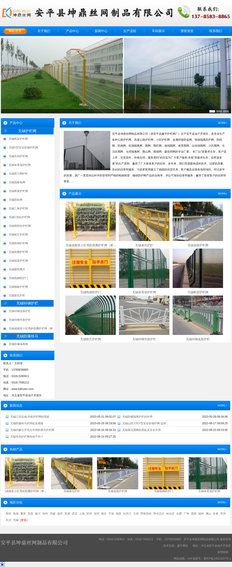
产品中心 (72, 31)
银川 (38, 513)
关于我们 (43, 31)
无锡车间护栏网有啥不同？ (26, 436)
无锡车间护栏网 (18, 156)
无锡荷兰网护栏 (18, 173)
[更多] (24, 520)
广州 (186, 513)
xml (190, 558)
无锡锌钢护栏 (27, 303)
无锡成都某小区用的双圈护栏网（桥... (24, 491)
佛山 (208, 513)
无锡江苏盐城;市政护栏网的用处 (30, 416)
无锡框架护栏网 (18, 138)
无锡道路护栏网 (18, 260)
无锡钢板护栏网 (18, 286)
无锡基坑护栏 (17, 295)
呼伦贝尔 (158, 513)
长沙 (8, 520)
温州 (60, 513)
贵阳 (193, 513)
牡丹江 (127, 513)
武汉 (74, 513)
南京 (104, 513)
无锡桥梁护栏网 (18, 191)
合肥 (179, 513)
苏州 (89, 513)
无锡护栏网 (27, 131)
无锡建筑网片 (17, 269)
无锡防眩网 (15, 199)
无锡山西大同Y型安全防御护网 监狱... (145, 423)
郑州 (8, 513)
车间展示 (158, 31)
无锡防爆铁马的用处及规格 (26, 423)
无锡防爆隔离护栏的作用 (137, 416)
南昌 (118, 513)
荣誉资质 (187, 31)
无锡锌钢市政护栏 (20, 319)
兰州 (136, 513)
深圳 (96, 513)
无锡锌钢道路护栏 (20, 311)
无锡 (52, 513)
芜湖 (67, 513)
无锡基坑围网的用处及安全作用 (141, 430)
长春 (215, 513)
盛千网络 (182, 545)
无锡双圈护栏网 (18, 252)
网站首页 (15, 31)
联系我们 (215, 31)
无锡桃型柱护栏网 (20, 225)
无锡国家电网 (17, 182)
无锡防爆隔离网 (18, 344)
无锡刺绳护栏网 (18, 243)
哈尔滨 (170, 513)
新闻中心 (101, 31)
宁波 (111, 513)
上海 (82, 513)
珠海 (16, 513)
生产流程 (129, 31)
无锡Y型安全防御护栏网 (23, 147)
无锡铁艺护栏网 (18, 234)
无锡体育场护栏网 (20, 165)
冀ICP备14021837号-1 (217, 558)
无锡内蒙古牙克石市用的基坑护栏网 (32, 430)
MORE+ (222, 122)
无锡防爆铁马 (27, 336)
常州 (223, 513)
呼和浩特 (146, 513)
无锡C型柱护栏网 (19, 217)
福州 (201, 513)
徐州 (45, 513)
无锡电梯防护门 (18, 278)
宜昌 (30, 513)
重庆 (23, 513)
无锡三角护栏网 (18, 208)
